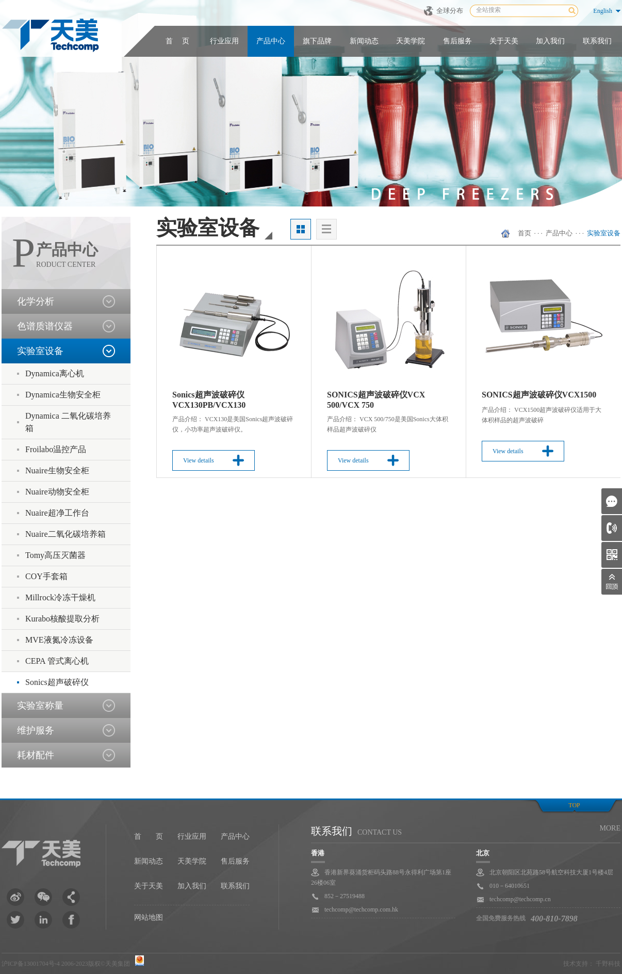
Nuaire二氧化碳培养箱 (65, 534)
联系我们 (597, 41)
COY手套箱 (46, 576)
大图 (300, 229)
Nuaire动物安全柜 (57, 491)
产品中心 (270, 41)
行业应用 (224, 41)
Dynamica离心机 (54, 373)
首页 (524, 233)
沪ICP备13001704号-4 (31, 963)
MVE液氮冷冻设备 (59, 639)
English (602, 10)
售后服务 (457, 41)
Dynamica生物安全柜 (63, 394)
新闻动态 (364, 41)
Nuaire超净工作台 (57, 512)
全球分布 (449, 10)
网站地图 (148, 917)
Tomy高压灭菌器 (55, 555)
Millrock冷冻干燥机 (60, 597)
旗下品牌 (317, 41)
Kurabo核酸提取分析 (62, 618)
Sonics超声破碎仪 (57, 682)
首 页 (177, 41)
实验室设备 (603, 233)
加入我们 (550, 41)
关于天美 (503, 41)
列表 (326, 229)
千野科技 (608, 963)
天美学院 (410, 41)
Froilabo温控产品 (55, 449)
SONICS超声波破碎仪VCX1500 (539, 394)
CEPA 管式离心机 (57, 661)
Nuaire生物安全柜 (57, 470)
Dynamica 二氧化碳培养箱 (68, 422)
